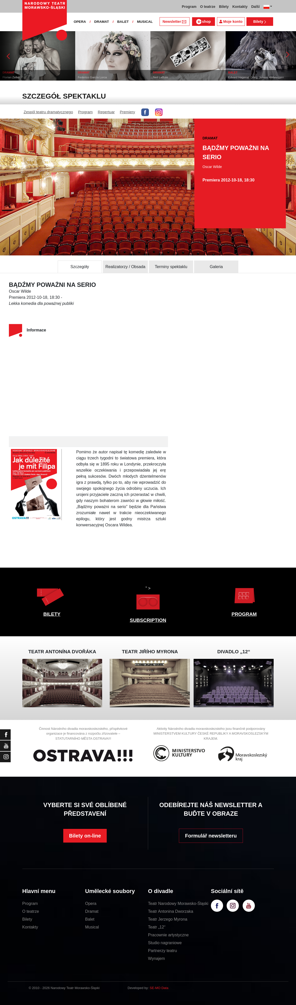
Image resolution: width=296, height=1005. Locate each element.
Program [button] (189, 7)
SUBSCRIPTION (148, 620)
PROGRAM (244, 614)
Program (85, 112)
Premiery (127, 112)
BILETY (51, 614)
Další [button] (255, 7)
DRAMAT (101, 22)
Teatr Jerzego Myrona (168, 919)
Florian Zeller (11, 77)
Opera (90, 903)
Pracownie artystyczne (168, 935)
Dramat (91, 911)
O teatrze (30, 911)
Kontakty (30, 927)
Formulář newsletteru (211, 836)
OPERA (80, 22)
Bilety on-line (85, 836)
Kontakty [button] (239, 7)
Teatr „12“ (156, 927)
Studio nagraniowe (165, 943)
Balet (89, 919)
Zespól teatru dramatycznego (48, 112)
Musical (92, 927)
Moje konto (231, 22)
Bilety (259, 22)
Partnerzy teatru (162, 950)
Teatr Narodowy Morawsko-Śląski (178, 903)
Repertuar (106, 112)
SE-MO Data (159, 988)
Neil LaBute (160, 77)
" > (147, 599)
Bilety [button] (224, 7)
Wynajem (156, 958)
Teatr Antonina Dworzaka (170, 911)
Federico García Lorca (92, 77)
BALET (123, 22)
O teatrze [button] (207, 7)
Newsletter (174, 22)
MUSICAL (145, 22)
